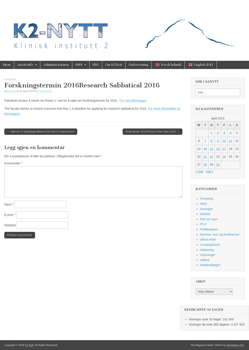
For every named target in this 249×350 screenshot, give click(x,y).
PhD (96, 65)
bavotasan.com (235, 345)
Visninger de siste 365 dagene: (210, 324)
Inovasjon (206, 209)
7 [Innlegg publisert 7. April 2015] (205, 141)
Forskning (206, 198)
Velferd (204, 260)
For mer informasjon (132, 100)
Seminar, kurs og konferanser (219, 234)
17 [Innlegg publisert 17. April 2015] (224, 149)
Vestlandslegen (210, 265)
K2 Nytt (29, 345)
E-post (9, 215)
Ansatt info (25, 65)
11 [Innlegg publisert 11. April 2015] (230, 141)
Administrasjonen (56, 65)
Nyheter (10, 79)
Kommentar (13, 163)
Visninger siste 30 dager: (206, 319)
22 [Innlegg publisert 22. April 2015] (211, 156)
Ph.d (203, 224)
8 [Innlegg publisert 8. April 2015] (211, 141)
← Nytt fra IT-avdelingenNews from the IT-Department (40, 131)
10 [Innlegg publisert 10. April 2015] (224, 141)
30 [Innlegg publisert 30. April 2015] (218, 164)
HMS (79, 65)
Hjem (7, 65)
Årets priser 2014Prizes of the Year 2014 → (152, 131)
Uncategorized (209, 244)
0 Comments (44, 91)
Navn (8, 204)
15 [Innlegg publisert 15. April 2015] (211, 149)
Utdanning (207, 250)
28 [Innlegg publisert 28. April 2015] (205, 164)
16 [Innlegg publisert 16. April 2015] (218, 149)
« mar (199, 171)
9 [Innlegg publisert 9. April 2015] (218, 141)
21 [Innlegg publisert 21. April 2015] (205, 156)
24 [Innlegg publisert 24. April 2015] (224, 156)
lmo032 (12, 91)
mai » (209, 171)
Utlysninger (207, 255)
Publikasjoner (209, 229)
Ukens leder (208, 239)
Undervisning (138, 65)
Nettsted (10, 225)
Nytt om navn (209, 219)
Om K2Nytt (113, 65)
